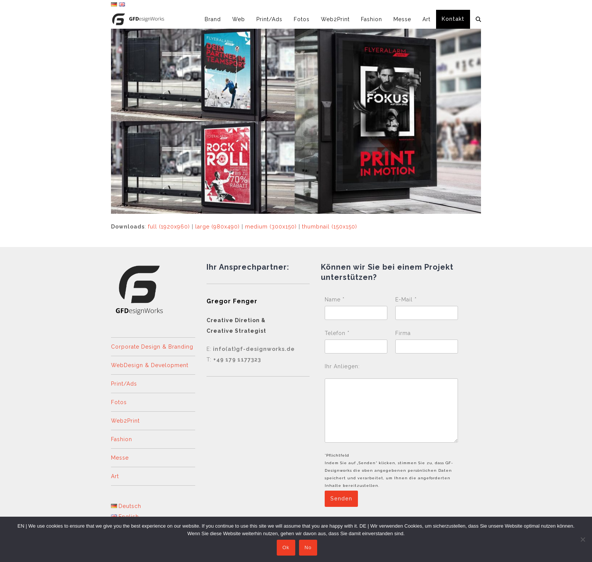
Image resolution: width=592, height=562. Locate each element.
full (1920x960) (169, 227)
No (309, 548)
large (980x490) (217, 227)
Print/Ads (124, 384)
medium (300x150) (271, 227)
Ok (286, 548)
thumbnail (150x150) (329, 227)
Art (115, 476)
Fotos (119, 402)
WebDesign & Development (149, 365)
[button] (478, 19)
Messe (120, 458)
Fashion (121, 439)
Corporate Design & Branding (152, 347)
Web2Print (125, 421)
